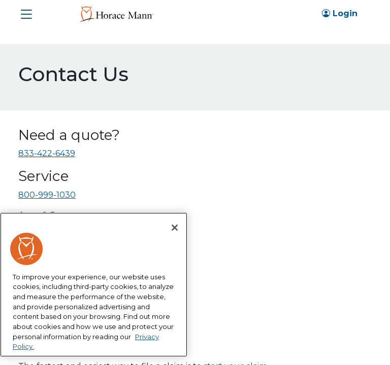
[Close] (175, 227)
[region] (93, 284)
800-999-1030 (47, 195)
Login (340, 13)
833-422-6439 (46, 153)
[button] (26, 14)
